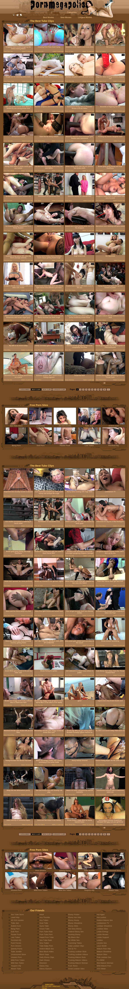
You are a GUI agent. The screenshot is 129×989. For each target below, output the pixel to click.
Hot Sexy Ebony (75, 929)
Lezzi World (101, 946)
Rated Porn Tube (46, 937)
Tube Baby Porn (46, 946)
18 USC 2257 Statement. (51, 986)
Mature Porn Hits (104, 949)
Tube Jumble (89, 870)
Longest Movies (85, 17)
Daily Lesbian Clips (76, 946)
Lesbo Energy (102, 932)
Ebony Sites (73, 926)
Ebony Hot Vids (74, 917)
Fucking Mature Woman (78, 963)
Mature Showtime (104, 951)
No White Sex (74, 940)
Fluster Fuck (64, 444)
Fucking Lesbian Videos (78, 954)
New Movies (66, 17)
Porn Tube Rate (46, 932)
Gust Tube (43, 923)
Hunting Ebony (74, 934)
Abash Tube (113, 889)
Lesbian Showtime (104, 926)
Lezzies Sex (102, 943)
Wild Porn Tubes (40, 889)
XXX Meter (101, 969)
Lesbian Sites (102, 929)
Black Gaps (44, 954)
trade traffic (49, 984)
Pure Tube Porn (46, 934)
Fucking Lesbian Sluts (77, 951)
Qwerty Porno (64, 870)
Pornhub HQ (113, 444)
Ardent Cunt (113, 425)
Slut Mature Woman (105, 963)
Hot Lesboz (101, 917)
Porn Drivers (40, 870)
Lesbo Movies (102, 934)
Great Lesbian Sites (76, 969)
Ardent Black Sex (46, 949)
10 (104, 389)
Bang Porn (16, 444)
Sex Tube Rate (45, 940)
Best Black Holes (46, 951)
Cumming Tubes (75, 943)
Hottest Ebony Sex (76, 932)
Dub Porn (40, 444)
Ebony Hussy (73, 920)
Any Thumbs (44, 917)
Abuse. (44, 988)
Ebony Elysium (45, 969)
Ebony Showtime (75, 923)
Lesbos (100, 940)
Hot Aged (100, 914)
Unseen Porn (16, 889)
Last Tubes (89, 444)
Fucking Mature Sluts (77, 957)
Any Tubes (43, 920)
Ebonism (43, 963)
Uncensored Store (113, 870)
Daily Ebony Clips (46, 957)
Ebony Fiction (73, 914)
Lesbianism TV (103, 923)
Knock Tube (44, 929)
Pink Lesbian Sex (104, 957)
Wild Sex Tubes (64, 889)
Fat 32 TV (72, 949)
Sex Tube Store (16, 425)
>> (108, 389)
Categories (72, 12)
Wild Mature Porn (104, 966)
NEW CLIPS (47, 389)
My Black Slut (73, 937)
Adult (41, 914)
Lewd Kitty (40, 425)
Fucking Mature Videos (77, 960)
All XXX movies (64, 425)
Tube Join (89, 425)
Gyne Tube (44, 926)
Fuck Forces (16, 870)
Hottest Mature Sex (105, 920)
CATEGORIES (25, 389)
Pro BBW (100, 960)
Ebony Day (44, 966)
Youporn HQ (89, 889)
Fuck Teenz (73, 966)
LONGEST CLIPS (59, 389)
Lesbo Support (103, 937)
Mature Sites (102, 954)
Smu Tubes (44, 943)
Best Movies (48, 17)
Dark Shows (44, 960)
